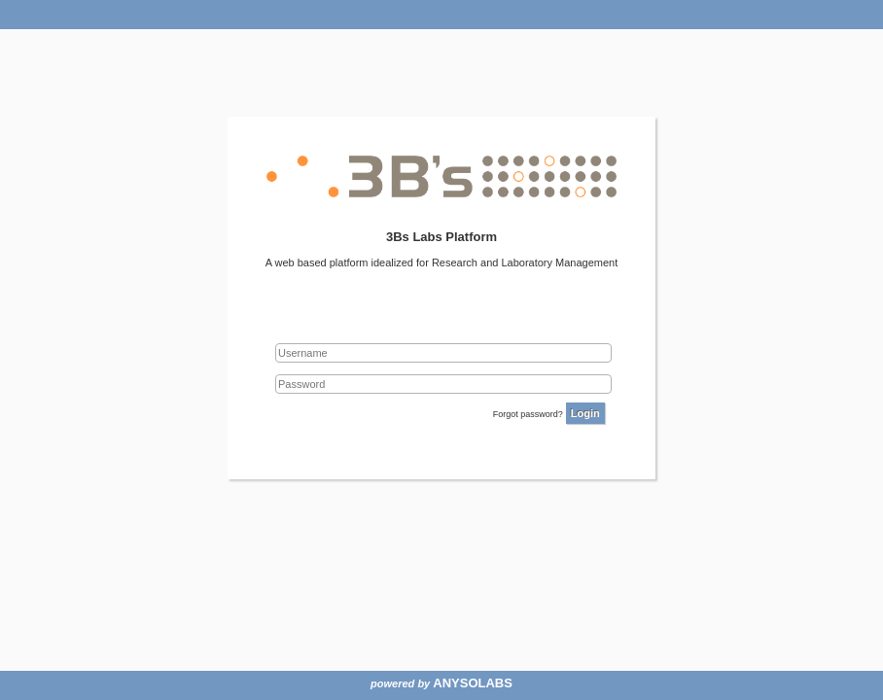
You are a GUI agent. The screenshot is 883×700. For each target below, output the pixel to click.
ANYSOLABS (472, 683)
